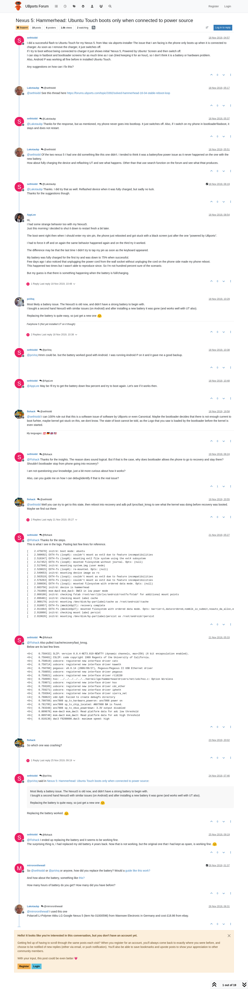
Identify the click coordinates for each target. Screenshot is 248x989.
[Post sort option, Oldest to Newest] (207, 27)
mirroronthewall (36, 865)
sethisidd (32, 37)
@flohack (45, 454)
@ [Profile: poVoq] (32, 355)
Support (22, 27)
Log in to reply (222, 27)
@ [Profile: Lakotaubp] (35, 123)
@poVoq (45, 350)
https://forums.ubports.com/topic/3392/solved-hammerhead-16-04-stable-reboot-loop (118, 93)
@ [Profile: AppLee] (33, 385)
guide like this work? (137, 870)
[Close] (229, 935)
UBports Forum (37, 6)
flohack (31, 411)
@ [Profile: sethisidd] (34, 93)
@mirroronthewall (52, 906)
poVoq (30, 299)
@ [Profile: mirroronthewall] (38, 911)
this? (82, 877)
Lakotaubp (33, 88)
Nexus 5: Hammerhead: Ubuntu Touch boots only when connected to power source (97, 780)
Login (36, 966)
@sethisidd (48, 88)
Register (24, 966)
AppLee (31, 214)
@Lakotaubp (47, 118)
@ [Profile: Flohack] (33, 459)
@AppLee (46, 380)
